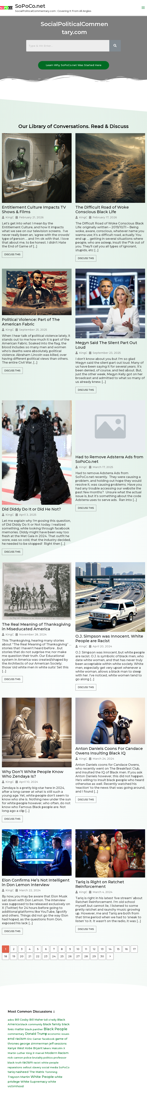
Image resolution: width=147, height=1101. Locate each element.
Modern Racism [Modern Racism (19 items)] (57, 1053)
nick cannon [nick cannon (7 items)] (15, 1058)
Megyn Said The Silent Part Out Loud (106, 345)
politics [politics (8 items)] (48, 1058)
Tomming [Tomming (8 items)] (51, 1072)
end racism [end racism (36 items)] (17, 1039)
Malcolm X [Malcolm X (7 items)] (58, 1048)
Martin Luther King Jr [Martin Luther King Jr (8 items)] (21, 1053)
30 (102, 957)
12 (94, 950)
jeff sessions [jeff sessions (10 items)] (58, 1044)
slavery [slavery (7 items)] (36, 1068)
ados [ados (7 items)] (11, 1020)
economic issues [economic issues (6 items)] (58, 1034)
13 (102, 950)
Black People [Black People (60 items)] (55, 1030)
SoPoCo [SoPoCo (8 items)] (64, 1068)
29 (94, 957)
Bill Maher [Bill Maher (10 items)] (36, 1020)
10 (77, 950)
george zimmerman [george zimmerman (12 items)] (34, 1044)
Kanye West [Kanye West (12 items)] (16, 1049)
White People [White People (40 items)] (42, 1077)
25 (62, 957)
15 (118, 950)
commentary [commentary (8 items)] (16, 1034)
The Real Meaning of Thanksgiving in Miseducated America (36, 627)
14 (110, 950)
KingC (10, 218)
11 (86, 950)
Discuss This (12, 255)
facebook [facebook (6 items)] (48, 1039)
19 (13, 957)
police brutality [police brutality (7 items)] (33, 1058)
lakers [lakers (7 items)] (47, 1048)
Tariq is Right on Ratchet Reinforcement (99, 885)
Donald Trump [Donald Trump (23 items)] (36, 1034)
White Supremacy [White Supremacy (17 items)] (33, 1082)
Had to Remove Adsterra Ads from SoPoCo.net (109, 460)
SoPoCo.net (35, 6)
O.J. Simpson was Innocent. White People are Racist (109, 639)
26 (70, 957)
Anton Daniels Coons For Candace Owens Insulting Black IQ (109, 751)
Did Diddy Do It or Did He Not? (31, 510)
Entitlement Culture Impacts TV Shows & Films (34, 210)
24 (54, 957)
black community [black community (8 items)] (31, 1025)
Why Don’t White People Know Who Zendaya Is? (32, 774)
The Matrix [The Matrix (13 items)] (36, 1072)
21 (29, 957)
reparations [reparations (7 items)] (15, 1068)
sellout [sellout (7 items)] (27, 1068)
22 (37, 957)
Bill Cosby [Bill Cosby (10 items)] (22, 1020)
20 (22, 957)
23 (45, 957)
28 (86, 957)
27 (78, 957)
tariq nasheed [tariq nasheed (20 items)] (18, 1072)
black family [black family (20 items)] (52, 1025)
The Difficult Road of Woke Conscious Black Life (102, 210)
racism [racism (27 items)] (27, 1063)
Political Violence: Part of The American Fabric (31, 322)
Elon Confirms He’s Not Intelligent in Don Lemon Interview (35, 883)
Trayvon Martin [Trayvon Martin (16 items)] (19, 1077)
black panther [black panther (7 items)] (34, 1030)
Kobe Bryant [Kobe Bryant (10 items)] (33, 1049)
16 (126, 950)
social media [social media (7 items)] (50, 1068)
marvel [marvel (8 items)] (39, 1053)
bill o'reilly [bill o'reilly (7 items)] (50, 1020)
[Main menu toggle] (143, 8)
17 (134, 950)
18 (5, 957)
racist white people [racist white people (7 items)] (46, 1063)
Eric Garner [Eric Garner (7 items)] (34, 1039)
